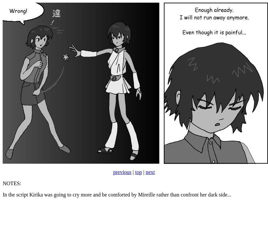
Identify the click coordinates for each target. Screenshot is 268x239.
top (138, 172)
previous (122, 172)
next (150, 172)
